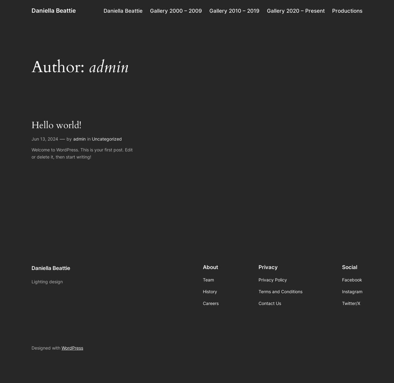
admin (79, 138)
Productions (347, 11)
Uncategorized (107, 138)
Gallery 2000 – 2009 (176, 11)
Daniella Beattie (54, 10)
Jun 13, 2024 (45, 138)
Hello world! (56, 125)
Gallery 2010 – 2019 (234, 11)
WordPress (72, 347)
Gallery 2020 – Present (296, 11)
